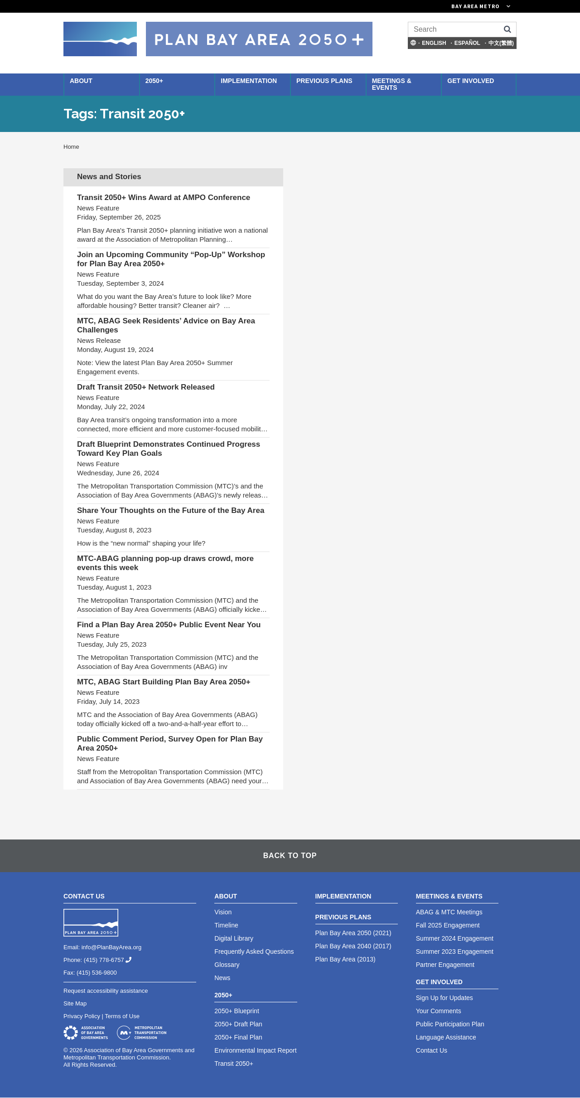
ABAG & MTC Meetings (449, 912)
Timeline (226, 925)
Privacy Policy (81, 1016)
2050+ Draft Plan (238, 1024)
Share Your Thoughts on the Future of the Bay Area (170, 510)
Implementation (249, 80)
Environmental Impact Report (255, 1050)
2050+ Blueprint (236, 1011)
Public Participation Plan (450, 1024)
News (222, 977)
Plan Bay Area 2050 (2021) (353, 933)
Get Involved (470, 80)
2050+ (154, 80)
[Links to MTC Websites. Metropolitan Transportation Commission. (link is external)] (430, 6)
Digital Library (233, 938)
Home (71, 146)
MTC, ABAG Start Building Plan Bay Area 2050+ (164, 682)
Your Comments (438, 1011)
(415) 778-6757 (111, 959)
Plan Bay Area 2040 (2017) (353, 946)
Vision (223, 912)
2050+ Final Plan (238, 1037)
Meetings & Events (391, 84)
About (81, 80)
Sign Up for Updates (444, 997)
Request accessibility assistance (105, 990)
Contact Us (431, 1050)
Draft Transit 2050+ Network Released (146, 387)
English (434, 43)
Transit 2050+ (233, 1063)
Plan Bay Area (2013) (345, 959)
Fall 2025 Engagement (448, 925)
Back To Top (290, 855)
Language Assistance (446, 1037)
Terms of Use (122, 1016)
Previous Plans (324, 80)
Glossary (226, 964)
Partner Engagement (445, 964)
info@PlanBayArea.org (111, 947)
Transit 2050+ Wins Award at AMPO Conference (163, 197)
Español (467, 43)
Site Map (75, 1003)
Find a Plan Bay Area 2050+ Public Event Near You (169, 624)
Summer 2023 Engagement (454, 951)
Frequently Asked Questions (254, 951)
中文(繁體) (501, 43)
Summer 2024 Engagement (454, 938)
